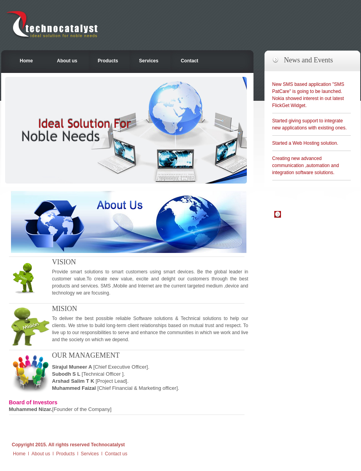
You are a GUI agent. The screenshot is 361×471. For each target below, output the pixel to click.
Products (108, 61)
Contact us (116, 453)
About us (67, 61)
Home (26, 61)
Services (148, 61)
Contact (190, 61)
